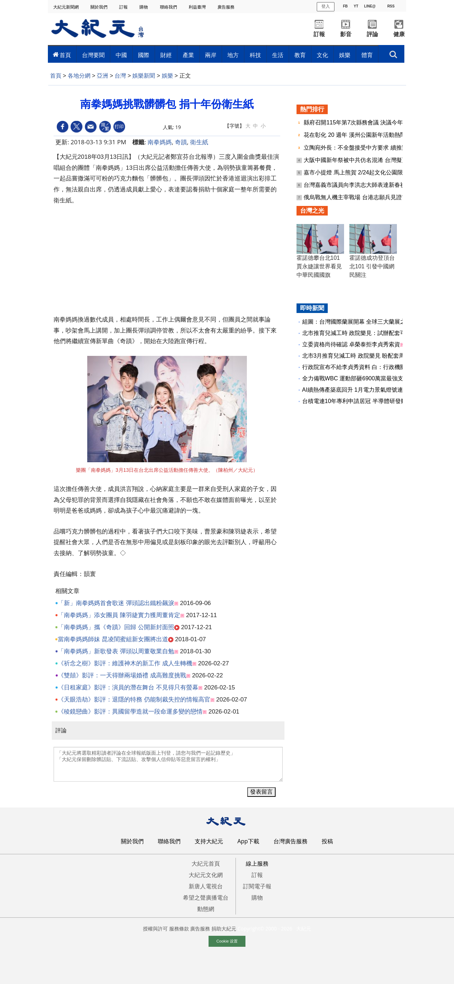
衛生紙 (199, 142)
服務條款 (179, 928)
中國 (121, 55)
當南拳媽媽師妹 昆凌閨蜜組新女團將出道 (113, 639)
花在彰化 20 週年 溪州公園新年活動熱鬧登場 (361, 135)
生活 (277, 55)
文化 (322, 55)
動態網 (205, 909)
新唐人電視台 (206, 886)
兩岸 (210, 55)
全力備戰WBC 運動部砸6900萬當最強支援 (355, 378)
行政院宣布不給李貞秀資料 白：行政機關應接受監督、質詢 (376, 367)
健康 (399, 34)
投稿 (327, 841)
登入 (325, 6)
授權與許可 (155, 928)
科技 (255, 55)
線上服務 (257, 863)
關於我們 (99, 7)
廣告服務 (226, 7)
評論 (372, 34)
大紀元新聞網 (66, 7)
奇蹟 (181, 142)
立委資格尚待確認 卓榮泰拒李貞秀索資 (351, 344)
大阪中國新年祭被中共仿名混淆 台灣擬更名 (359, 160)
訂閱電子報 (257, 886)
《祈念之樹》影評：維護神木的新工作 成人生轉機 (125, 663)
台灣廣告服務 (290, 841)
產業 (188, 55)
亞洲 (102, 76)
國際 (143, 55)
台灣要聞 (93, 55)
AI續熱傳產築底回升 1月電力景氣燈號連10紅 (358, 390)
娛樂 (344, 55)
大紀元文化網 (206, 875)
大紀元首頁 (206, 863)
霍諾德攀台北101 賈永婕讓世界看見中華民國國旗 (319, 266)
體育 (367, 55)
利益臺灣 (198, 7)
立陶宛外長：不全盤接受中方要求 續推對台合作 (365, 148)
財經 (166, 55)
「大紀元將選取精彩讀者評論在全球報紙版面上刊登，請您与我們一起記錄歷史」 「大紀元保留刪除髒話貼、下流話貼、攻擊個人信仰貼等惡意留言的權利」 (168, 764)
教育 (300, 55)
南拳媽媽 (160, 142)
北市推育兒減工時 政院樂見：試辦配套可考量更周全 (368, 333)
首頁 (65, 55)
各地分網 (79, 76)
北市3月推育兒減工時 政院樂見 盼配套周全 (356, 356)
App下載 (248, 841)
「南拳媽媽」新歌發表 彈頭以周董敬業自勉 (116, 651)
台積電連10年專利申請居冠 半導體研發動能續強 (362, 401)
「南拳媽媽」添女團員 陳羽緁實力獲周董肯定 (119, 615)
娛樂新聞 (143, 76)
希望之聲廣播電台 (205, 897)
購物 (144, 7)
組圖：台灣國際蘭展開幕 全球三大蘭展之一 (356, 322)
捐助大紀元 (223, 928)
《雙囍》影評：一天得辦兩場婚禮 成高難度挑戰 (122, 675)
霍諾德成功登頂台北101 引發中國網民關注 (372, 266)
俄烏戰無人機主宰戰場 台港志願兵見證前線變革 (365, 197)
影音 (345, 34)
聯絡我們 (169, 7)
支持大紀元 (209, 841)
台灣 (120, 76)
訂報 (124, 7)
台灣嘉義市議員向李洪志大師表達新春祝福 (358, 185)
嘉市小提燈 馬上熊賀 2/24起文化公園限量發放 (362, 172)
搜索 (393, 54)
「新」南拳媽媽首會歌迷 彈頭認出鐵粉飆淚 (116, 603)
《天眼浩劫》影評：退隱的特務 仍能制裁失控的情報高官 (134, 699)
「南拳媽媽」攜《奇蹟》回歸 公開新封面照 (116, 627)
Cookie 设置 (227, 941)
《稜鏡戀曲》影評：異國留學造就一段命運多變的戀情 (130, 711)
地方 (233, 55)
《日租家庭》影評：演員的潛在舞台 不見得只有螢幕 (128, 687)
